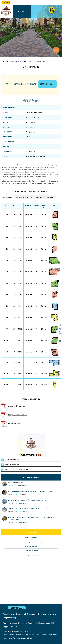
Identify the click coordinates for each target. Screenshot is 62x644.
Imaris (26, 631)
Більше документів (11, 424)
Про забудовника (10, 623)
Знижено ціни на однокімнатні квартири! (31, 542)
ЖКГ (52, 623)
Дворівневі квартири (11, 618)
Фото (50, 635)
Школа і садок (29, 635)
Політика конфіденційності (23, 638)
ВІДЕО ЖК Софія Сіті (12, 465)
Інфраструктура (41, 635)
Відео (55, 635)
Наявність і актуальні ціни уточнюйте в (30, 84)
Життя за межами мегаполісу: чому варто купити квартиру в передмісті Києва (31, 518)
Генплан (6, 635)
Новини (41, 623)
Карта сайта (7, 638)
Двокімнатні (20, 614)
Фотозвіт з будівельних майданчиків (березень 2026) (27, 500)
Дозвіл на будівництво (13, 406)
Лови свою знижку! (31, 551)
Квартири (19, 635)
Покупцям (22, 623)
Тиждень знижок (31, 555)
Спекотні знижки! (31, 546)
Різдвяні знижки (31, 537)
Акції (48, 623)
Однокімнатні (8, 614)
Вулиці (12, 635)
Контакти (13, 626)
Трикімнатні (32, 614)
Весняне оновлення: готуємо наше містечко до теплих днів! (30, 491)
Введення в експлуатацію (14, 415)
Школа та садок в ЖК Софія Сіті (16, 470)
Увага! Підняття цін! (15, 483)
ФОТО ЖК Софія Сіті (12, 460)
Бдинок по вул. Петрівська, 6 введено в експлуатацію (28, 509)
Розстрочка (32, 623)
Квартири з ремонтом (47, 614)
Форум (5, 626)
